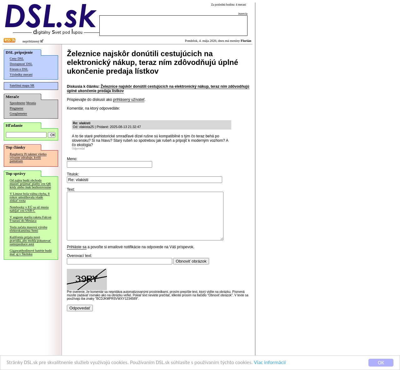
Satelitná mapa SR (22, 85)
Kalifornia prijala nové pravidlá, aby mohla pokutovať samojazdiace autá (30, 240)
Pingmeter (16, 108)
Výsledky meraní (21, 74)
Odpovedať (78, 148)
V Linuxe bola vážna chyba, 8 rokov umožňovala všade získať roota (30, 197)
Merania (31, 103)
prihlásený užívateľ (128, 99)
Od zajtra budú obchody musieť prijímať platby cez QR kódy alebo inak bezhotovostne (30, 184)
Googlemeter (18, 113)
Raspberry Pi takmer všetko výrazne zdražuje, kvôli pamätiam (28, 157)
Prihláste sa (77, 256)
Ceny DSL (17, 58)
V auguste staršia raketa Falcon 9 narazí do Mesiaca (30, 218)
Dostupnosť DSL (21, 64)
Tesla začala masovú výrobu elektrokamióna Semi (28, 228)
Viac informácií (270, 363)
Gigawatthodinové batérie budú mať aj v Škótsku (31, 252)
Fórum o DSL (19, 69)
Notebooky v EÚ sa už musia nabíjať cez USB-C (29, 208)
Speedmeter (17, 103)
